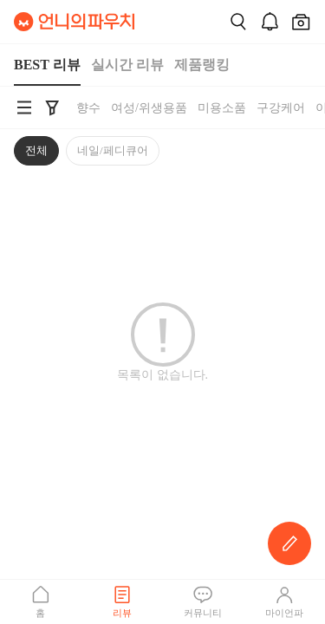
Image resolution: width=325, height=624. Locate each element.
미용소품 (222, 108)
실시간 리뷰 (127, 64)
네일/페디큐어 (112, 150)
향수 (88, 108)
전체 (36, 150)
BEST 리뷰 (47, 64)
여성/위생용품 (149, 108)
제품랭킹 (202, 64)
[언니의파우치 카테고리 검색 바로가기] (24, 107)
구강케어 (281, 108)
